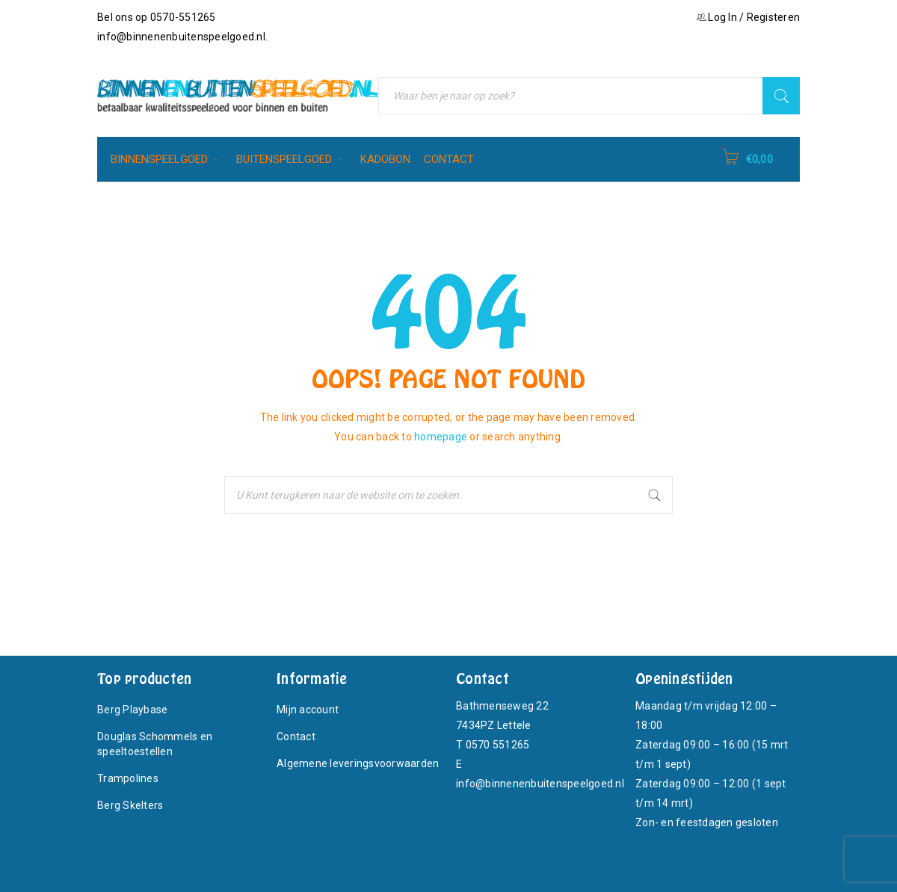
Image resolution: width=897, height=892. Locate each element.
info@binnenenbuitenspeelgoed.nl (181, 37)
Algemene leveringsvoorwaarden (358, 763)
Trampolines (127, 778)
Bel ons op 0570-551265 (156, 17)
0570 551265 (498, 745)
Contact (296, 736)
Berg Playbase (132, 710)
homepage (440, 437)
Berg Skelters (130, 805)
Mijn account (308, 710)
